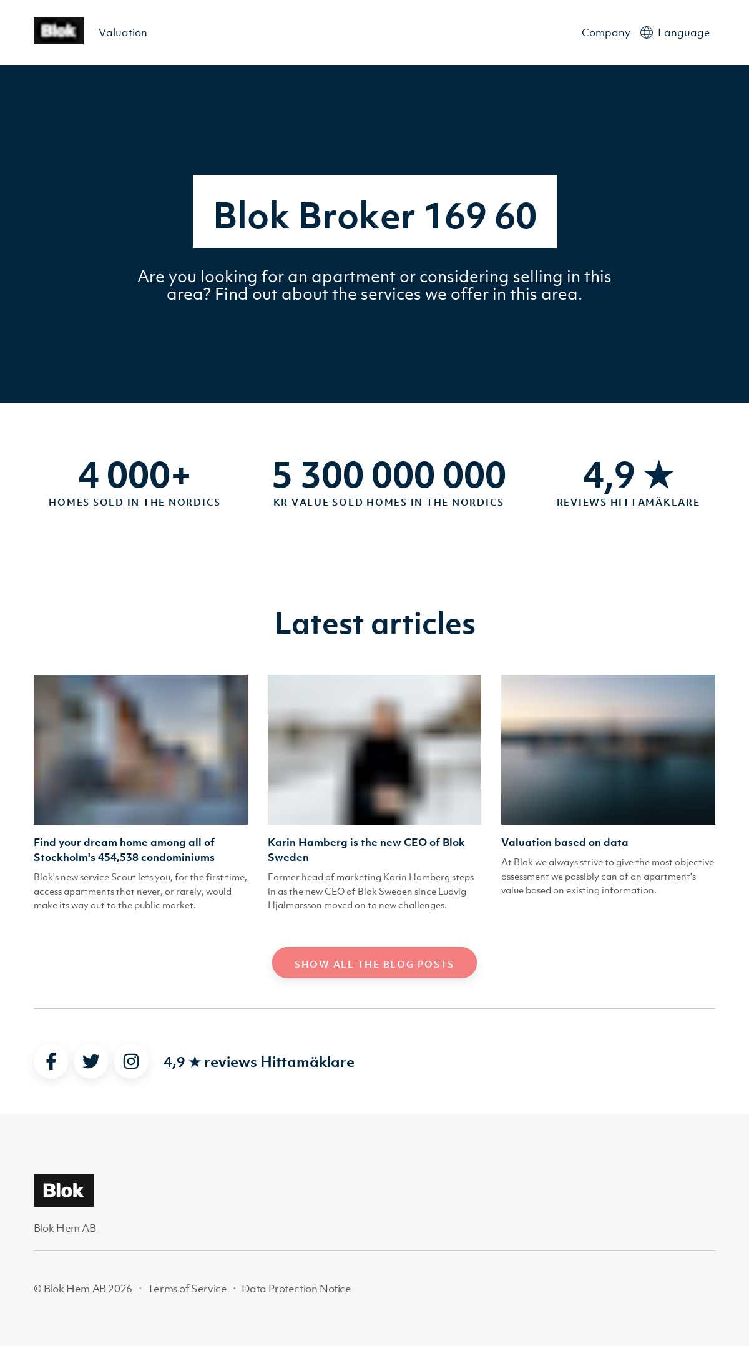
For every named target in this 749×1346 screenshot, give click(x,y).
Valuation (123, 32)
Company (606, 32)
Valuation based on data (565, 842)
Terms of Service (187, 1288)
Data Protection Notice (296, 1288)
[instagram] (131, 1061)
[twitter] (91, 1061)
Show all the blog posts (374, 964)
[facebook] (51, 1061)
